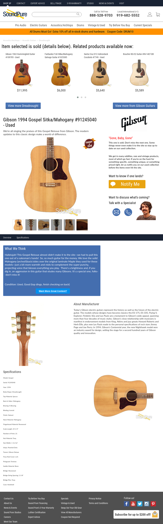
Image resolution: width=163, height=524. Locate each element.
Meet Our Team (10, 521)
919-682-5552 (128, 15)
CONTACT (21, 3)
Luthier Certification (36, 512)
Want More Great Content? (53, 291)
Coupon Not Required (70, 517)
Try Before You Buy (119, 25)
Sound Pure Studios (12, 512)
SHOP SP (7, 3)
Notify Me (130, 184)
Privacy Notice (95, 498)
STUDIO (90, 3)
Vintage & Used (96, 25)
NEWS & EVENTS (106, 3)
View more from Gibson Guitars (135, 106)
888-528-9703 (101, 15)
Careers (7, 517)
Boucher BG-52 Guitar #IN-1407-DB (138, 54)
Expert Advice (34, 517)
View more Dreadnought (23, 106)
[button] (78, 97)
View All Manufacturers (71, 512)
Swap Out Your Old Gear (71, 508)
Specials (64, 498)
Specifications (23, 237)
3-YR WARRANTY (74, 3)
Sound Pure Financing (37, 503)
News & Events (10, 508)
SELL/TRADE (55, 3)
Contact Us (8, 498)
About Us (8, 503)
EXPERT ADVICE (38, 3)
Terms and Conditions (98, 503)
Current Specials (143, 25)
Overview (7, 237)
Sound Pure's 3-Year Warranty (41, 508)
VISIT (121, 3)
